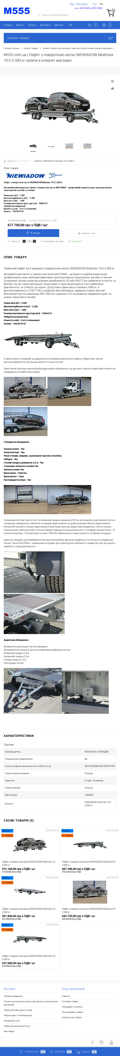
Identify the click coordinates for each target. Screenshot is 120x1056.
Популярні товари (70, 1001)
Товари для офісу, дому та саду (18, 1010)
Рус (95, 4)
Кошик (86, 1052)
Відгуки (20, 25)
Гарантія (58, 25)
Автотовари (9, 1031)
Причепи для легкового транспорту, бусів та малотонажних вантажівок (31, 1003)
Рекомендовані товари (72, 1012)
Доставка (45, 25)
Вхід (72, 4)
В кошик (33, 233)
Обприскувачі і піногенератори (18, 1015)
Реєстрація (82, 4)
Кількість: (15, 241)
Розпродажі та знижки (72, 1007)
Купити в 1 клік (86, 233)
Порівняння (32, 1052)
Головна (8, 25)
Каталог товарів (60, 38)
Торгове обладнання (13, 996)
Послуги (32, 25)
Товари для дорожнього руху (17, 1026)
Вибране (61, 1052)
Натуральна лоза (12, 1021)
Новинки (66, 996)
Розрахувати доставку (52, 241)
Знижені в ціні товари (72, 1017)
